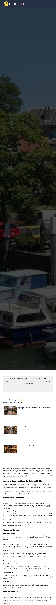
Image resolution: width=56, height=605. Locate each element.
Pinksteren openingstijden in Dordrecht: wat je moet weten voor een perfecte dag (34, 408)
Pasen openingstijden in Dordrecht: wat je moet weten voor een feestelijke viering (33, 427)
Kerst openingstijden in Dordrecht (26, 446)
